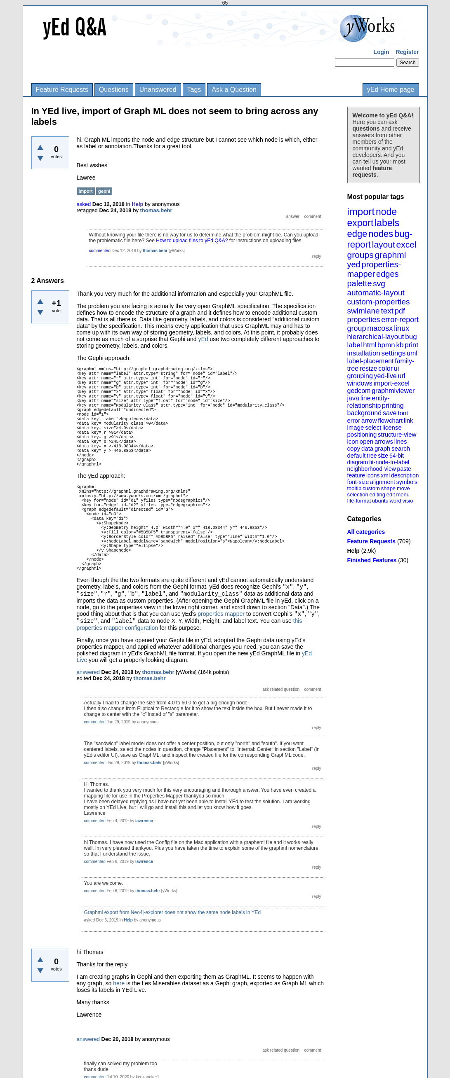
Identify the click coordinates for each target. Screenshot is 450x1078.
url (401, 375)
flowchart (390, 420)
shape (388, 488)
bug (411, 337)
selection (357, 494)
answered (88, 672)
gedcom (359, 390)
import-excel (392, 383)
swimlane (363, 310)
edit (390, 494)
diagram (357, 462)
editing (377, 494)
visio (408, 501)
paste (404, 468)
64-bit (396, 455)
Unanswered (158, 89)
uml (412, 353)
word (395, 501)
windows (359, 383)
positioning (362, 434)
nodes (380, 234)
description (405, 475)
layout (383, 244)
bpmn (386, 345)
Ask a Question (234, 89)
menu (403, 494)
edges (387, 273)
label (354, 345)
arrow (369, 420)
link (408, 420)
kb (399, 345)
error (353, 420)
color (385, 368)
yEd (203, 339)
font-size (358, 482)
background (364, 412)
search (400, 448)
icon (353, 441)
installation (363, 353)
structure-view (397, 434)
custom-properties (378, 301)
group (356, 328)
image (355, 427)
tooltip (354, 488)
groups (360, 255)
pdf (400, 311)
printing (392, 405)
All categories (366, 531)
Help (353, 550)
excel (406, 244)
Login (381, 52)
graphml (390, 255)
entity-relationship (368, 402)
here (119, 983)
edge (357, 234)
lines (400, 441)
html (369, 345)
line (365, 398)
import (361, 211)
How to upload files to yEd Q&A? (192, 240)
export (360, 222)
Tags (194, 89)
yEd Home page (391, 89)
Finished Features (372, 560)
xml (385, 475)
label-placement (370, 361)
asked (84, 204)
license (392, 427)
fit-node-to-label (389, 462)
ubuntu (380, 501)
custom (371, 488)
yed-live (385, 375)
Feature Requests (62, 89)
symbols (406, 482)
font (403, 412)
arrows (384, 441)
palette (359, 283)
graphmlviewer (393, 390)
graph (382, 448)
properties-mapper (374, 269)
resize (368, 368)
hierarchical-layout (375, 337)
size (383, 455)
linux (401, 328)
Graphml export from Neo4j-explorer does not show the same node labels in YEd (172, 912)
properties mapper (221, 613)
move (403, 488)
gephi (104, 191)
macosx (380, 328)
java (353, 398)
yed (353, 264)
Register (407, 52)
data (367, 448)
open (366, 441)
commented (100, 250)
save (390, 412)
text (387, 310)
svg (379, 283)
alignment (382, 482)
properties (363, 320)
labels (387, 222)
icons (373, 475)
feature (356, 475)
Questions (114, 89)
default (356, 455)
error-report (400, 320)
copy (353, 448)
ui (396, 368)
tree (372, 455)
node (386, 211)
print (411, 345)
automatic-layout (376, 292)
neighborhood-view (371, 468)
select (373, 427)
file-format (359, 501)
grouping (360, 375)
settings (394, 353)
